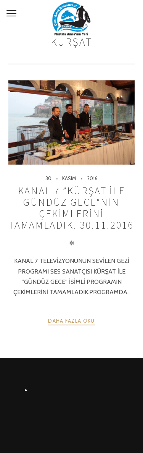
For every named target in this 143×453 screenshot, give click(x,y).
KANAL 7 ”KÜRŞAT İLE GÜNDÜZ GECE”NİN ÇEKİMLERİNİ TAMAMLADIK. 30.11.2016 (71, 207)
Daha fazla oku (71, 321)
